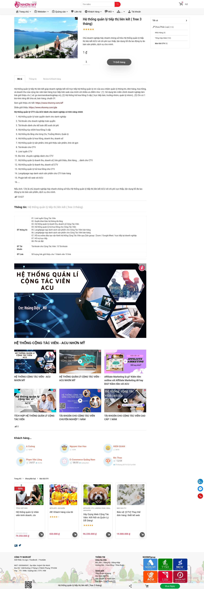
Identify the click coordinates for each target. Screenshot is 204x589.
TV (20, 571)
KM (44, 571)
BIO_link (98, 562)
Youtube (42, 560)
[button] (76, 18)
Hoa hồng (110, 565)
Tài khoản (136, 12)
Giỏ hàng (120, 62)
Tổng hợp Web (21, 508)
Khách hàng (93, 12)
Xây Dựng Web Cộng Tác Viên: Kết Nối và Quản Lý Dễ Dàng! (96, 517)
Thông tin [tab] (33, 79)
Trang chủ (24, 12)
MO (110, 12)
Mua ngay (170, 586)
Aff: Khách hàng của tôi (61, 512)
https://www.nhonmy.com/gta (43, 107)
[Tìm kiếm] (118, 4)
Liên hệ (77, 12)
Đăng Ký (107, 562)
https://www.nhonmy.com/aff (49, 103)
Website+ (42, 12)
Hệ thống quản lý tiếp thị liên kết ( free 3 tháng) (80, 585)
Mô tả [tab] (19, 79)
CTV (40, 571)
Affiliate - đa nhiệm (57, 508)
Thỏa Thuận (107, 581)
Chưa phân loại (30, 479)
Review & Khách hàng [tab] (52, 79)
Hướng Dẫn (100, 565)
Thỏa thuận (119, 565)
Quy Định (98, 581)
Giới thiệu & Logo (21, 560)
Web (25, 571)
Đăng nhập (116, 562)
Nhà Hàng (159, 32)
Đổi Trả (105, 576)
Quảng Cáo (32, 571)
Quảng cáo (60, 12)
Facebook (33, 560)
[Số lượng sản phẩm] (86, 62)
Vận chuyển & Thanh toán (105, 579)
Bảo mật (98, 576)
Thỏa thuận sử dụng (103, 573)
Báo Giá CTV (44, 479)
